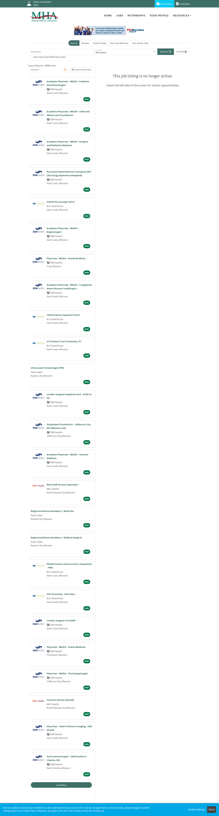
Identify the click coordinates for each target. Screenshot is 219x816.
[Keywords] (61, 51)
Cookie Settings (196, 809)
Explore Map (99, 43)
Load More (61, 785)
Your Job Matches (119, 43)
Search (73, 43)
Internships (136, 15)
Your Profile (159, 15)
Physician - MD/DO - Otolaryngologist (67, 673)
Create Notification (81, 69)
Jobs (119, 15)
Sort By (34, 69)
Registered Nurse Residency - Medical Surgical (56, 537)
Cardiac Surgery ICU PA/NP (61, 620)
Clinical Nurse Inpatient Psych (63, 314)
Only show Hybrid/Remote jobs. (49, 56)
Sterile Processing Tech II (61, 201)
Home (108, 15)
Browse (85, 43)
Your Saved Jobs (140, 43)
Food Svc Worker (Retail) (60, 699)
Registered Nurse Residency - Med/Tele (52, 511)
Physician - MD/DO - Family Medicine (66, 258)
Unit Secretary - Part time (61, 594)
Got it (211, 809)
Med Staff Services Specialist (62, 484)
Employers (183, 4)
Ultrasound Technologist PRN (47, 367)
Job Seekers (164, 4)
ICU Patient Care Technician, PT (64, 341)
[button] (181, 51)
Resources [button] (181, 15)
